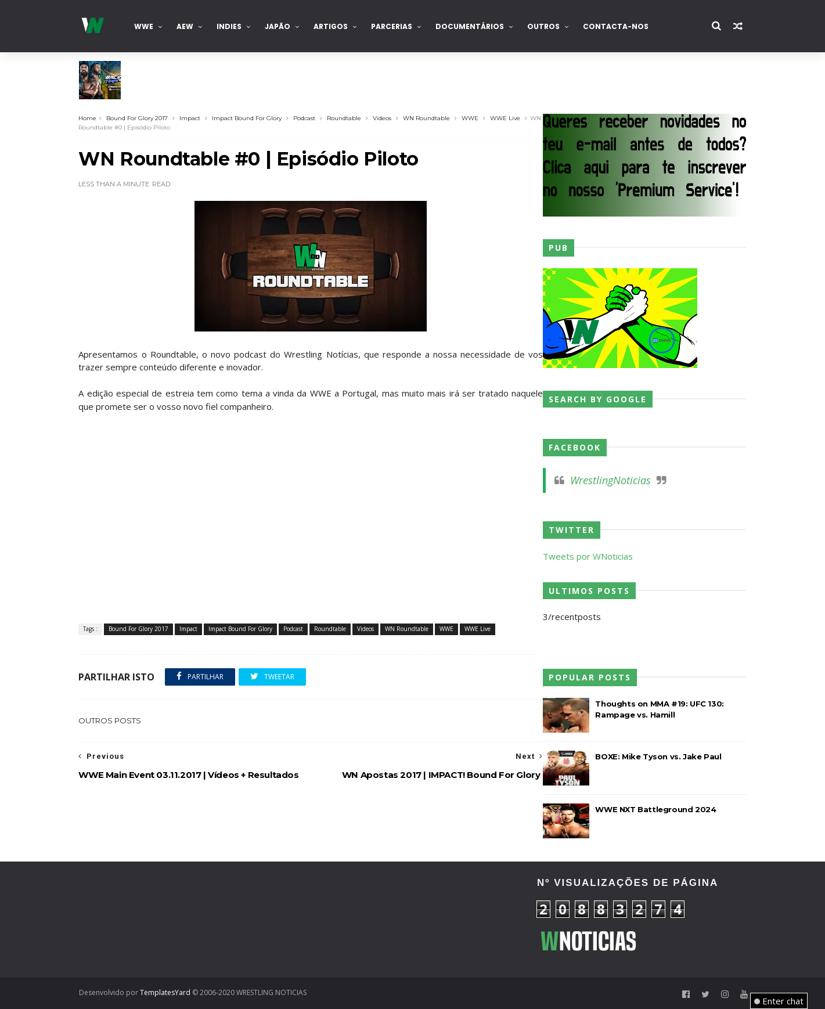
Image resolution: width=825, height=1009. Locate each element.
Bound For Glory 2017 (137, 118)
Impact (190, 118)
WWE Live (506, 118)
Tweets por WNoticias (588, 556)
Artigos (331, 26)
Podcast (305, 118)
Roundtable (344, 118)
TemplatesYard (165, 992)
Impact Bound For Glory (247, 118)
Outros (543, 26)
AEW (184, 26)
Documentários (469, 26)
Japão (277, 26)
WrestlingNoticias (611, 480)
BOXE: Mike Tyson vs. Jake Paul (659, 756)
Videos (382, 118)
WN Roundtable (427, 118)
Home (88, 118)
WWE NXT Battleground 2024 (656, 809)
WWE (143, 26)
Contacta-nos (616, 26)
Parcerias (391, 26)
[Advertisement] (183, 919)
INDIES (229, 26)
